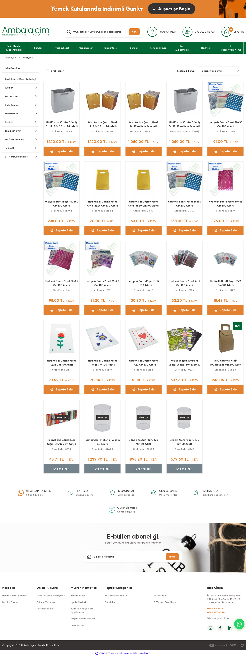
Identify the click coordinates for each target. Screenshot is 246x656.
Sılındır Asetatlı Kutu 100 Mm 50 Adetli (184, 442)
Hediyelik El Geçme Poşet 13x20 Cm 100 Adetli (143, 362)
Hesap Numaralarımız (14, 595)
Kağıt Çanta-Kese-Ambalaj (20, 79)
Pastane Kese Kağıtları (117, 595)
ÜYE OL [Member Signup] (199, 31)
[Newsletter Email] (133, 557)
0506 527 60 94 (216, 612)
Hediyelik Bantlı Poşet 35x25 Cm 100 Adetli (61, 283)
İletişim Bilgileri (79, 595)
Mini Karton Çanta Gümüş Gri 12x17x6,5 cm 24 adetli (184, 124)
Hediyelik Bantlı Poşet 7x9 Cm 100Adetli (225, 283)
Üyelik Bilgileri (78, 602)
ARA (134, 31)
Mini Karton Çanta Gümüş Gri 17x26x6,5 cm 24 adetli (61, 124)
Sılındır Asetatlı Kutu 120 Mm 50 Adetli (143, 442)
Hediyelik (28, 57)
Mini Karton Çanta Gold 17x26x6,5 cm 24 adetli (102, 124)
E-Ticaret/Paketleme (16, 156)
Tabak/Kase (11, 113)
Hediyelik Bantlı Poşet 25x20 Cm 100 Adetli (102, 283)
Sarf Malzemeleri (14, 139)
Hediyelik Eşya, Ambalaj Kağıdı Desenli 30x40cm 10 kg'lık (184, 362)
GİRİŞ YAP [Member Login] (210, 31)
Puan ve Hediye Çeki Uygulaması (82, 610)
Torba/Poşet (12, 96)
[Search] (103, 32)
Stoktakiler (57, 71)
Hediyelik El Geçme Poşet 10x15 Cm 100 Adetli (61, 362)
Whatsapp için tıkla (218, 618)
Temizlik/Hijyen (13, 131)
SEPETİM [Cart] (239, 31)
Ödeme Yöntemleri (46, 602)
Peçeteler (110, 602)
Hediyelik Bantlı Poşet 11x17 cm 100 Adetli (143, 283)
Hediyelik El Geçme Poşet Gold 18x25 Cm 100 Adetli (102, 203)
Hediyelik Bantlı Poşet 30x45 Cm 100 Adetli (225, 203)
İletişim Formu (10, 602)
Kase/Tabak (160, 595)
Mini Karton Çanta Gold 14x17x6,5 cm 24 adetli (143, 124)
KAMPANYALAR (168, 31)
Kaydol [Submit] (172, 556)
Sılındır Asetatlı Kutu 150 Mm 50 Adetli (102, 442)
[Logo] (25, 31)
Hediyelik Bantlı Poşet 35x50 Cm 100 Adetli (184, 203)
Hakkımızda (77, 625)
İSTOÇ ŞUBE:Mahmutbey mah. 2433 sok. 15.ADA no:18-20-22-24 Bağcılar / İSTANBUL (224, 599)
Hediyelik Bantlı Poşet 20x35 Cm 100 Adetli (225, 124)
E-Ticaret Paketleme (165, 602)
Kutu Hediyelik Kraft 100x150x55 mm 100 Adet (225, 362)
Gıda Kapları (12, 105)
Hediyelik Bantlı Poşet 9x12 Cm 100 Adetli (184, 283)
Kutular (9, 87)
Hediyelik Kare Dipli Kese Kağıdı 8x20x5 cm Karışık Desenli (61, 442)
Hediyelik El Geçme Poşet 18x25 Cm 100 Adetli (102, 362)
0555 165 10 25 (215, 608)
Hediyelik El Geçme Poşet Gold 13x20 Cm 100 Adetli (143, 203)
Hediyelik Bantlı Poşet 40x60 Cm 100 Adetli (61, 203)
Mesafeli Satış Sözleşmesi (50, 595)
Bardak (9, 122)
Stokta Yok (61, 469)
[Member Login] (187, 32)
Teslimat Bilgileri (45, 608)
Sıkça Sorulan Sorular (83, 618)
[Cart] (226, 32)
